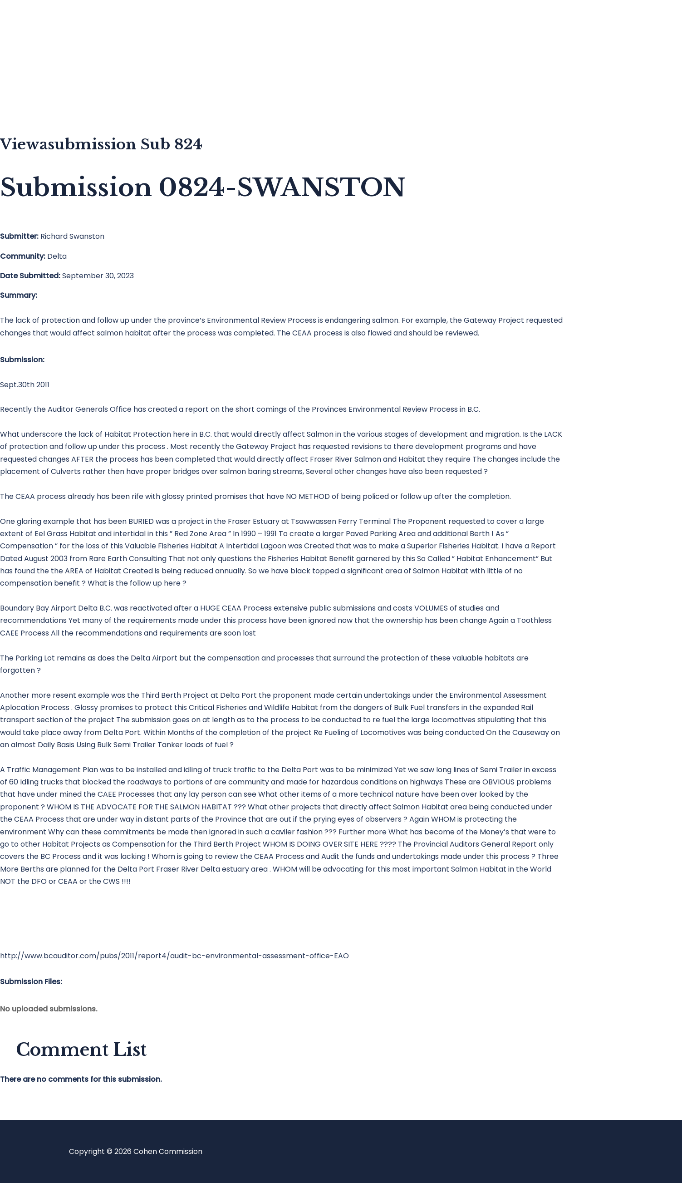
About (47, 98)
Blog (44, 61)
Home (47, 25)
